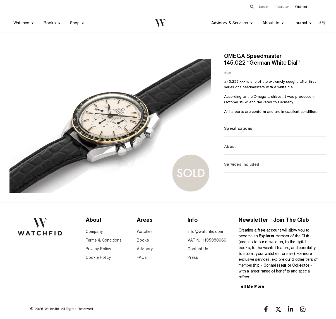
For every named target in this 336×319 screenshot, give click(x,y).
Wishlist (301, 6)
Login (263, 6)
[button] (251, 6)
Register (282, 6)
